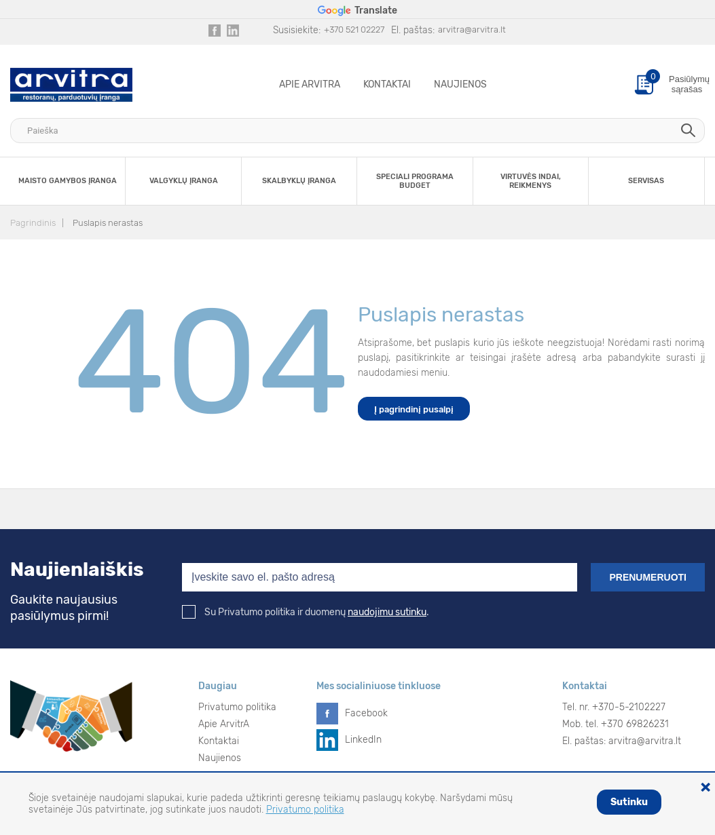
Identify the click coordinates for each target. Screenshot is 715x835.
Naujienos (460, 84)
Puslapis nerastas (108, 222)
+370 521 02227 (354, 29)
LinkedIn (363, 739)
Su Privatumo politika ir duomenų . (305, 612)
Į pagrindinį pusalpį (414, 409)
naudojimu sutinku (387, 612)
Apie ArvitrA (309, 84)
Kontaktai (387, 84)
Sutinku (629, 802)
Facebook (366, 713)
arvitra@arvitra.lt (472, 29)
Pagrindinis (33, 222)
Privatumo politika (237, 707)
